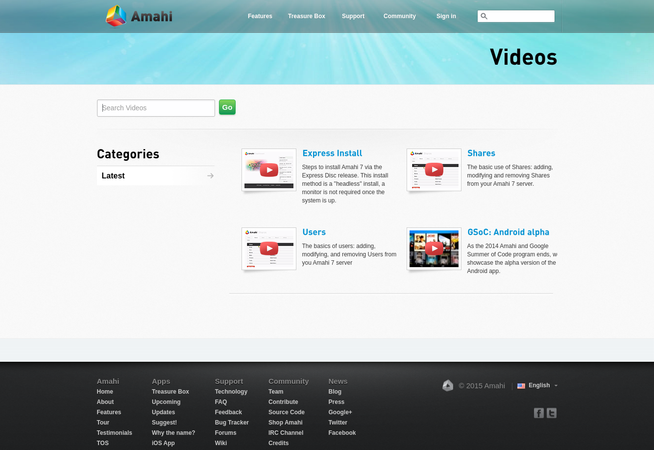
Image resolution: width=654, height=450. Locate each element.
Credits (278, 443)
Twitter (338, 422)
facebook (539, 412)
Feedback (228, 412)
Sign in (446, 16)
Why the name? (173, 432)
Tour (103, 422)
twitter (551, 412)
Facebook (342, 432)
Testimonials (114, 432)
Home (105, 391)
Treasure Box (306, 16)
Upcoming (166, 402)
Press (337, 402)
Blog (335, 391)
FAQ (221, 402)
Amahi (139, 16)
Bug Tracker (232, 422)
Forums (226, 432)
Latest (113, 176)
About (105, 402)
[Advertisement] (158, 244)
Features (260, 16)
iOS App (163, 443)
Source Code (286, 412)
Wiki (221, 443)
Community (400, 16)
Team (275, 391)
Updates (163, 412)
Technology (231, 391)
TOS (103, 443)
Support (353, 16)
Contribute (283, 402)
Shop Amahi (285, 422)
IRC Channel (285, 432)
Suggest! (164, 422)
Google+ (340, 412)
